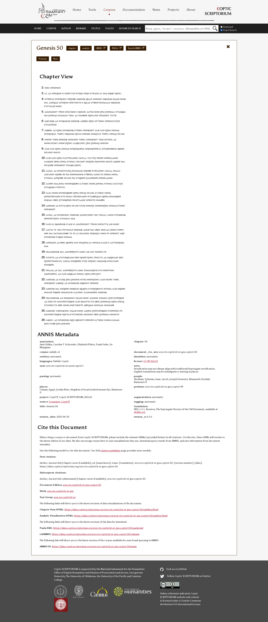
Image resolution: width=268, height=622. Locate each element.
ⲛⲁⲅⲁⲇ (83, 158)
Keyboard (227, 26)
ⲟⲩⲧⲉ (106, 233)
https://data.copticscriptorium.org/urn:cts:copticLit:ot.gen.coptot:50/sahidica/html (111, 509)
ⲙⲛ (94, 99)
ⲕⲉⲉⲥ (47, 87)
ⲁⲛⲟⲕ (82, 251)
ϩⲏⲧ (99, 274)
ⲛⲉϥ (71, 183)
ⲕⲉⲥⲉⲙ (105, 143)
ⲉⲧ (75, 130)
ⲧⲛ (117, 314)
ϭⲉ (74, 233)
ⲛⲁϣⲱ (48, 264)
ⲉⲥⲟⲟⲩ (54, 143)
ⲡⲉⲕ (109, 121)
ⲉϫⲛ (65, 158)
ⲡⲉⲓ (105, 301)
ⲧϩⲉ (118, 121)
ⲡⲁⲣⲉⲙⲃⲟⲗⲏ (110, 148)
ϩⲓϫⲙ (88, 178)
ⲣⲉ (47, 233)
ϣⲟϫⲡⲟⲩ (80, 143)
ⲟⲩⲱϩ (62, 279)
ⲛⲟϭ (100, 99)
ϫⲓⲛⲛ (85, 233)
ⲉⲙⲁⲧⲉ (57, 152)
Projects (173, 10)
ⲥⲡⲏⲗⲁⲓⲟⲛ (55, 196)
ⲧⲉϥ (100, 139)
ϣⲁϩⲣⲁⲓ (84, 288)
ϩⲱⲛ (52, 187)
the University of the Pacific (112, 576)
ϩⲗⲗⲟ (79, 134)
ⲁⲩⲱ (97, 130)
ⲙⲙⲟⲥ (83, 111)
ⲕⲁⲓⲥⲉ (96, 93)
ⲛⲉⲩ (49, 143)
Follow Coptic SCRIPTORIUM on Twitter (185, 576)
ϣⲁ (122, 111)
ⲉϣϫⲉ (55, 102)
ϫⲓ (50, 193)
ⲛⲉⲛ (100, 205)
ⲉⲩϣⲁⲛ (59, 237)
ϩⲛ (72, 170)
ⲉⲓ (103, 130)
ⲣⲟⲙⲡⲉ (95, 283)
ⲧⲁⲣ (57, 310)
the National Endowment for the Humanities (120, 569)
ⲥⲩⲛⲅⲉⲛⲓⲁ (107, 139)
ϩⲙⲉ (59, 93)
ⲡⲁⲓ (67, 174)
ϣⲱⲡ (118, 196)
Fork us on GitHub (173, 569)
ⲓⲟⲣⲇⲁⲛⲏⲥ (112, 158)
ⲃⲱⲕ (85, 115)
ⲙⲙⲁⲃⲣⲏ (100, 200)
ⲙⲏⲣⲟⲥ (93, 292)
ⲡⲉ (109, 111)
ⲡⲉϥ (55, 93)
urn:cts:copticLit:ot (65, 497)
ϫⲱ (117, 99)
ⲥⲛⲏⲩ (66, 215)
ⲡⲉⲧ (52, 218)
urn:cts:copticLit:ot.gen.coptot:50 (82, 485)
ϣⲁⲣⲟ (69, 242)
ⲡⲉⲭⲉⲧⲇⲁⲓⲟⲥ (79, 200)
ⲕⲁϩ (55, 115)
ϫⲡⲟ (78, 292)
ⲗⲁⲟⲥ (116, 261)
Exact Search (229, 30)
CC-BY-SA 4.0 (150, 361)
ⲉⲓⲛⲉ (80, 314)
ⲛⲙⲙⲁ (115, 130)
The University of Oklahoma (81, 576)
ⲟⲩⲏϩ (68, 170)
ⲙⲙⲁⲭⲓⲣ (48, 292)
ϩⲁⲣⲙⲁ (80, 148)
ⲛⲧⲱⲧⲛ (50, 257)
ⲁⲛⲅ (92, 251)
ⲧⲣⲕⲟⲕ (53, 124)
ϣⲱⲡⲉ (120, 148)
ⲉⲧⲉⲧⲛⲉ (66, 229)
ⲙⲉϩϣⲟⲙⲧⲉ (97, 288)
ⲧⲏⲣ (59, 134)
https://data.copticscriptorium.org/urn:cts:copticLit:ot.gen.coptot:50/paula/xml (98, 528)
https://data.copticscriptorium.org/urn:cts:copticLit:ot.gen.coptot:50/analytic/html (120, 515)
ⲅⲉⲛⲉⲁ (108, 288)
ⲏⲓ (89, 134)
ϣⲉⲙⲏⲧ (85, 283)
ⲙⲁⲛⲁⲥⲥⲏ (68, 292)
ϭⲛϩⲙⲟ (64, 102)
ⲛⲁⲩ (51, 170)
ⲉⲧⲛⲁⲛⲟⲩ (55, 261)
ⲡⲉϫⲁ (116, 170)
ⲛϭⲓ (57, 99)
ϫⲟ (71, 229)
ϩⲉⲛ (75, 148)
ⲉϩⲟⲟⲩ (69, 143)
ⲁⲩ (46, 93)
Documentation (134, 10)
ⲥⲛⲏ (54, 242)
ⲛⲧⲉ (116, 215)
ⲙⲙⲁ (111, 196)
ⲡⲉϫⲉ (49, 251)
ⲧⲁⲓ (89, 158)
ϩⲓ (95, 158)
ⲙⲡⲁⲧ (68, 111)
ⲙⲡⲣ (70, 251)
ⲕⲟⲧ (61, 205)
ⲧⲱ (91, 111)
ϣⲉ (77, 320)
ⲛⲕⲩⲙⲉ (67, 178)
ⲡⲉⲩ (86, 215)
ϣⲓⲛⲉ (121, 298)
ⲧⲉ (69, 115)
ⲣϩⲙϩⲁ (121, 242)
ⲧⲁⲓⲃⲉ (53, 323)
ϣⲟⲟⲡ (82, 178)
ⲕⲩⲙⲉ (122, 134)
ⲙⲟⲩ (74, 111)
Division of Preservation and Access (109, 572)
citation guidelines (110, 450)
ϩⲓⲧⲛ (61, 200)
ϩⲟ (88, 93)
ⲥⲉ (65, 93)
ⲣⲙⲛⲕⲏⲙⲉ (78, 174)
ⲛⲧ (117, 111)
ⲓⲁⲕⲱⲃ (110, 305)
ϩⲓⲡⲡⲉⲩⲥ (96, 148)
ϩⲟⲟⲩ (118, 93)
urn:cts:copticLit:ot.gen (60, 491)
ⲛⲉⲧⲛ (74, 305)
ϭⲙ (115, 298)
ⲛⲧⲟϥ (82, 205)
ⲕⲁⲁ (116, 320)
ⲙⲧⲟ (79, 102)
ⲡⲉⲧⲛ (74, 102)
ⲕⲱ (88, 229)
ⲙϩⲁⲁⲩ (49, 200)
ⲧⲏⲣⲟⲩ (120, 229)
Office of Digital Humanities (69, 572)
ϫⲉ (50, 102)
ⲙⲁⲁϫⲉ (106, 102)
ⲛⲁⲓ (62, 183)
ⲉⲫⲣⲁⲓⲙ (75, 288)
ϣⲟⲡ (104, 196)
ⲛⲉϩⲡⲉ (50, 161)
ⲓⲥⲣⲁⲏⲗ (57, 87)
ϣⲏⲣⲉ (76, 183)
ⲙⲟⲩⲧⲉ (99, 174)
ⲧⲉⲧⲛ (48, 106)
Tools (92, 10)
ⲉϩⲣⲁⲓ (91, 115)
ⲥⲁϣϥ (71, 165)
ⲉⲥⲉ (72, 261)
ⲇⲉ (49, 93)
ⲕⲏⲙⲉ (77, 279)
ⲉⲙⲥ (96, 115)
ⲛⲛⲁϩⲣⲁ (83, 242)
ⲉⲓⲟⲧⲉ (80, 305)
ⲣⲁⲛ (109, 174)
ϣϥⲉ (111, 93)
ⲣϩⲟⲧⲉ (75, 251)
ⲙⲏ (112, 215)
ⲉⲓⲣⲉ (118, 161)
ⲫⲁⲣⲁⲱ (108, 99)
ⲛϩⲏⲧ (65, 314)
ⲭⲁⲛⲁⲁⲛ (63, 115)
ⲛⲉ (60, 99)
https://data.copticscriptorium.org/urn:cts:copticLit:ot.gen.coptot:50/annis (94, 546)
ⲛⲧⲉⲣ (47, 99)
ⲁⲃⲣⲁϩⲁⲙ (96, 196)
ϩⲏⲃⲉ (73, 99)
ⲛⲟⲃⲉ (66, 233)
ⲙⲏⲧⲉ (82, 320)
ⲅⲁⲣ (73, 93)
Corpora (109, 10)
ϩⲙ (106, 111)
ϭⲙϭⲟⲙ (101, 161)
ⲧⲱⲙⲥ (101, 121)
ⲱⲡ (68, 93)
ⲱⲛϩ (61, 283)
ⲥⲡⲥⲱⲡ (50, 274)
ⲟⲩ (51, 99)
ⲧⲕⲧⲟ (113, 115)
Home (77, 10)
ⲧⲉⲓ (79, 93)
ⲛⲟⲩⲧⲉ (102, 251)
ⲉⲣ (45, 218)
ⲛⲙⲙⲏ (113, 314)
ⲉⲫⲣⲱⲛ (68, 200)
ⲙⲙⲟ (122, 99)
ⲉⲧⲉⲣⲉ (111, 310)
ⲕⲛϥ (62, 310)
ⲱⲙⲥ (79, 130)
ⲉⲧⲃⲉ (86, 174)
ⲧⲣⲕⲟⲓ (61, 111)
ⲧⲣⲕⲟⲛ (93, 224)
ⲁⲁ (112, 111)
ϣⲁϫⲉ (89, 99)
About (191, 10)
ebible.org (139, 412)
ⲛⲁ (104, 93)
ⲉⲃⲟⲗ (55, 200)
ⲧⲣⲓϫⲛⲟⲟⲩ (73, 158)
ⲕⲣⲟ (101, 158)
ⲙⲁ (64, 161)
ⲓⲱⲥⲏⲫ (81, 99)
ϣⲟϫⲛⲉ (70, 257)
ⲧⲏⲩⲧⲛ (98, 270)
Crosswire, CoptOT (59, 401)
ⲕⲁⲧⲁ (113, 121)
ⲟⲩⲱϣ (50, 121)
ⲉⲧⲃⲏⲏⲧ (95, 102)
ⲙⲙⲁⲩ (73, 161)
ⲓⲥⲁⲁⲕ (100, 305)
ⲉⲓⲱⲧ (54, 111)
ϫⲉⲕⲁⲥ (66, 261)
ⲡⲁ (50, 111)
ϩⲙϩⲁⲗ (52, 134)
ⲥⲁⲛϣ (103, 261)
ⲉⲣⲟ (56, 161)
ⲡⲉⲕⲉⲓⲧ (115, 233)
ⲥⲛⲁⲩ (70, 196)
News (156, 10)
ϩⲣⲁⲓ (102, 111)
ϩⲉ (82, 93)
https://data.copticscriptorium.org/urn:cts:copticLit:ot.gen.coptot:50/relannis (95, 534)
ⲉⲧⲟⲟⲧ (58, 187)
